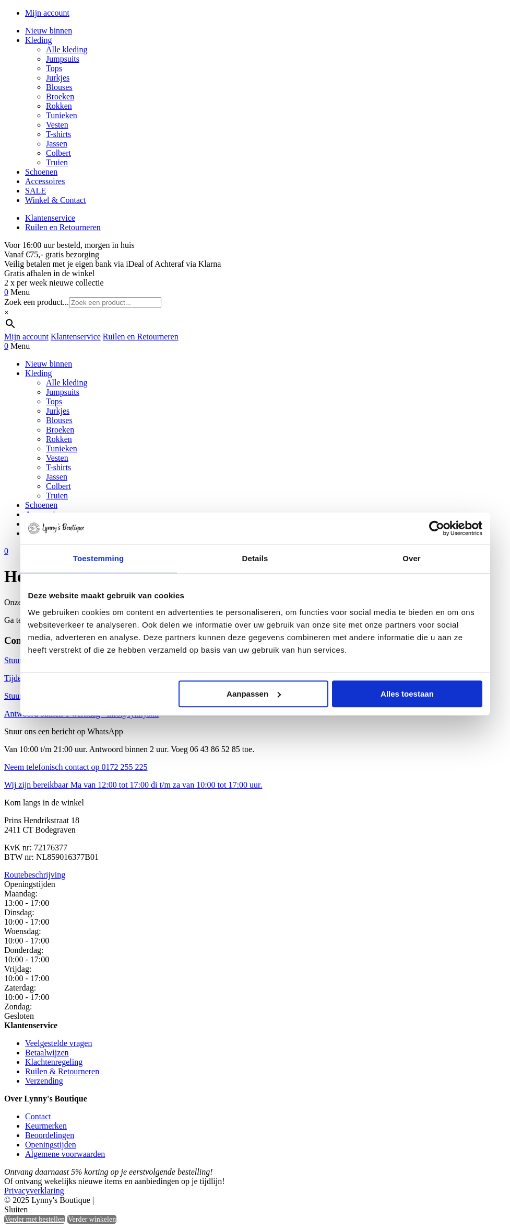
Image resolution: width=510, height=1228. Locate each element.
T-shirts (58, 134)
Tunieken (61, 115)
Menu (20, 292)
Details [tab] (255, 558)
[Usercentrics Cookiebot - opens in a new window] (436, 528)
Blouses (59, 87)
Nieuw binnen (48, 30)
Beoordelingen (49, 1135)
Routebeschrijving (34, 874)
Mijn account (47, 12)
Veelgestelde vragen (58, 1043)
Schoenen (41, 171)
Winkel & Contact (55, 200)
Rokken (59, 105)
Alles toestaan (407, 693)
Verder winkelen (92, 1219)
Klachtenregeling (53, 1062)
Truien (57, 162)
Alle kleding (67, 49)
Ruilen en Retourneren (63, 227)
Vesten (57, 124)
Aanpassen (254, 693)
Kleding (38, 40)
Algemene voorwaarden (65, 1154)
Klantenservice (50, 217)
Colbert (58, 153)
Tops (54, 68)
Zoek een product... (36, 302)
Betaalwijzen (47, 1052)
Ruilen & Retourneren (62, 1071)
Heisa (140, 1200)
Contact (38, 1116)
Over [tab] (411, 558)
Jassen (56, 143)
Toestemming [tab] (98, 558)
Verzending (44, 1080)
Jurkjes (57, 77)
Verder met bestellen (35, 1219)
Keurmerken (46, 1125)
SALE (35, 190)
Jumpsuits (62, 58)
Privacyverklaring (34, 1190)
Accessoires (45, 181)
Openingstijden (50, 1144)
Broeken (60, 96)
